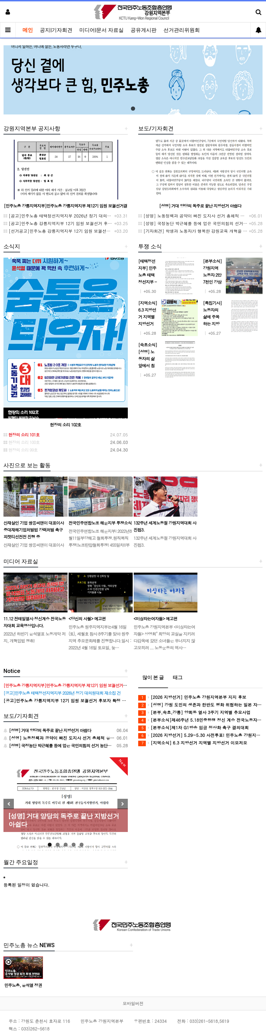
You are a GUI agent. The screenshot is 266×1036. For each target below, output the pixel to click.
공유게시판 (144, 30)
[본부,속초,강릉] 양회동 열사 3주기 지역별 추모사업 (194, 712)
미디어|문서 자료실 (101, 30)
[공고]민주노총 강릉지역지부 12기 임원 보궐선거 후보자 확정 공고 (69, 223)
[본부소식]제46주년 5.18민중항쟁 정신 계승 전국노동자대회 (200, 720)
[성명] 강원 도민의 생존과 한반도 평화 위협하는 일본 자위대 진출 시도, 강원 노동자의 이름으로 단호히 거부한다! (200, 705)
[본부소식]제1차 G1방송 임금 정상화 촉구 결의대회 (193, 727)
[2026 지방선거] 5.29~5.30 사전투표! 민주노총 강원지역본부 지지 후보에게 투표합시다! (200, 735)
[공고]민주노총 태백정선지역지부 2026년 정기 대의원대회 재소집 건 (71, 216)
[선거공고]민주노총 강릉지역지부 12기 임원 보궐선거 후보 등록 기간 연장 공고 (81, 231)
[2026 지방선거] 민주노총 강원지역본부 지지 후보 (192, 697)
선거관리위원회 (181, 30)
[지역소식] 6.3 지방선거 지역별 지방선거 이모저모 (192, 743)
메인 (28, 30)
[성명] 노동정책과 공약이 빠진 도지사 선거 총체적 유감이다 (197, 216)
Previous (8, 804)
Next (122, 804)
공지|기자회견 (56, 30)
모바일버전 (133, 1003)
